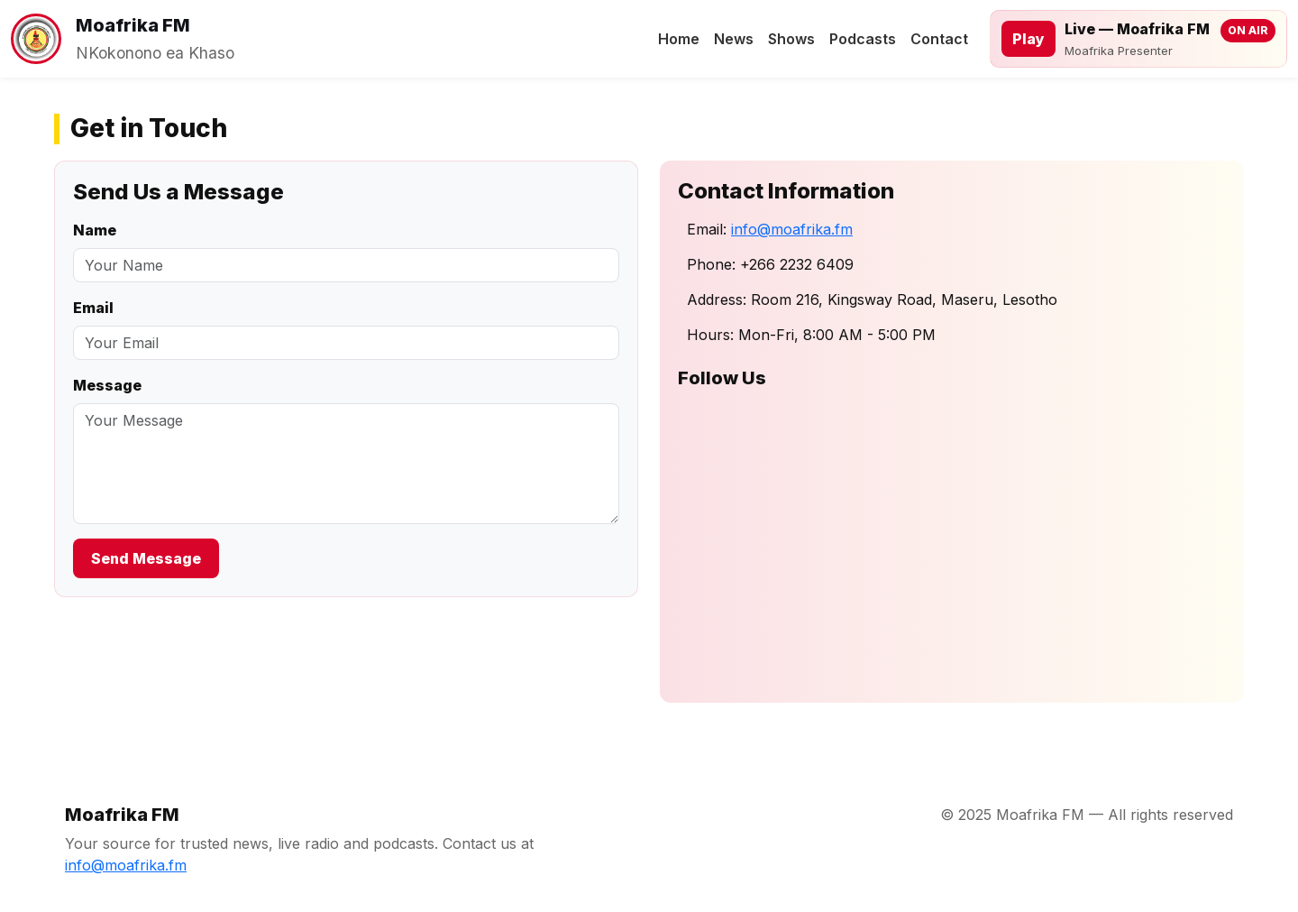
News (734, 39)
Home (678, 39)
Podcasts (862, 39)
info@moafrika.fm (792, 229)
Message (107, 385)
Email (93, 308)
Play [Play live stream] (1028, 39)
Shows (791, 39)
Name (94, 230)
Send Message (146, 558)
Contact (939, 39)
